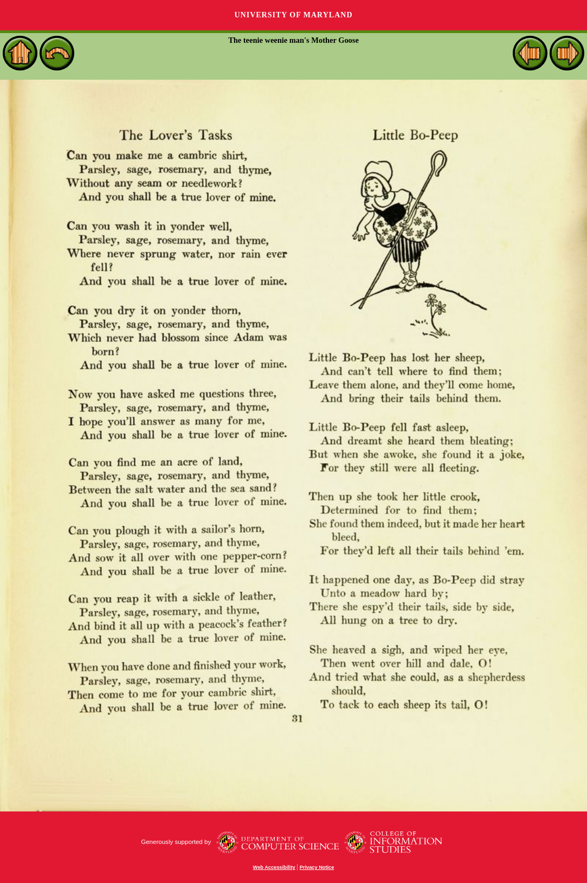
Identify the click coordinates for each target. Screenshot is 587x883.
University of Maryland (293, 15)
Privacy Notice (317, 867)
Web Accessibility (274, 867)
